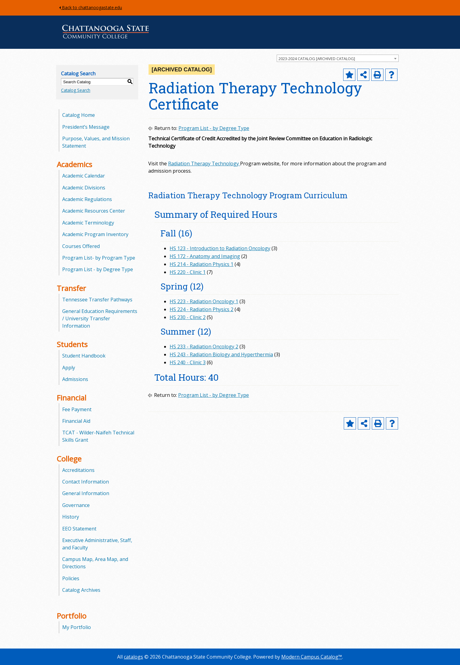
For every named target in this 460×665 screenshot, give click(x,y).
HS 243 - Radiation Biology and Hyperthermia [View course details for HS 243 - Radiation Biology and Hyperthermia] (221, 354)
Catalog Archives (81, 590)
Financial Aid (76, 421)
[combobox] (338, 58)
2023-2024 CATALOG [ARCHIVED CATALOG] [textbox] (317, 58)
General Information (85, 493)
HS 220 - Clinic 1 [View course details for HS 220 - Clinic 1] (188, 272)
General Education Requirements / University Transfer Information (99, 318)
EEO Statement (79, 528)
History (70, 516)
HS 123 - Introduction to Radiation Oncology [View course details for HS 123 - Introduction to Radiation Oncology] (220, 248)
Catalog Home (78, 115)
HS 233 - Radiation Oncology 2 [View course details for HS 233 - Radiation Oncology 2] (204, 346)
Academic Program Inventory (95, 234)
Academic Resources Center (93, 210)
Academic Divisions (83, 187)
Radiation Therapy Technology (203, 163)
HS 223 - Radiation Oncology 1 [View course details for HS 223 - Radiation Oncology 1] (204, 301)
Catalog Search (75, 90)
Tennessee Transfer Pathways (97, 299)
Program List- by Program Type (98, 257)
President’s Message (86, 127)
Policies (70, 578)
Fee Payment (77, 409)
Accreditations (78, 470)
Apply (68, 367)
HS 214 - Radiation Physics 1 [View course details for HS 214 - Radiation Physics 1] (201, 264)
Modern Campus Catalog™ (311, 656)
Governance (76, 505)
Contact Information (85, 481)
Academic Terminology (88, 222)
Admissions (75, 379)
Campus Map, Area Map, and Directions (95, 563)
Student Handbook (84, 355)
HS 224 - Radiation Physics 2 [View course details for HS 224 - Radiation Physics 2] (201, 309)
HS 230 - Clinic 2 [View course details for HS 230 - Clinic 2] (188, 317)
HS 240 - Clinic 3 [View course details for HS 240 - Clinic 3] (188, 362)
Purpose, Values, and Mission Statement (96, 142)
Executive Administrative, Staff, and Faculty (97, 544)
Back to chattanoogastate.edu (90, 7)
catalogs (133, 656)
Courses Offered (81, 246)
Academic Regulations (87, 199)
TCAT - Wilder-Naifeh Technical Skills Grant (98, 436)
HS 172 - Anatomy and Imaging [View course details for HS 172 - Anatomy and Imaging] (205, 256)
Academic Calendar (83, 175)
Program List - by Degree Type (97, 269)
